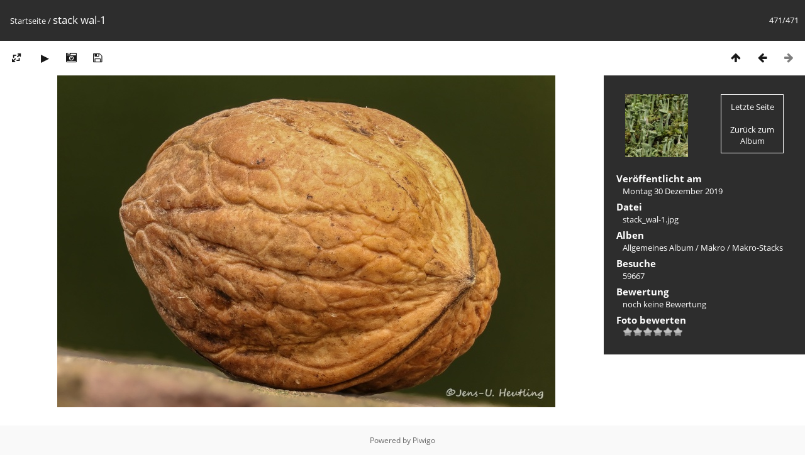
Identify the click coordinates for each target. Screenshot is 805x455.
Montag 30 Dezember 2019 (673, 191)
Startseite (28, 20)
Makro (713, 247)
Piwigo (424, 440)
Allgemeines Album (658, 247)
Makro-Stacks (757, 247)
